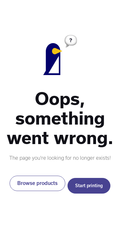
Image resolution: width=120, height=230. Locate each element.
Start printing (89, 185)
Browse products (37, 183)
